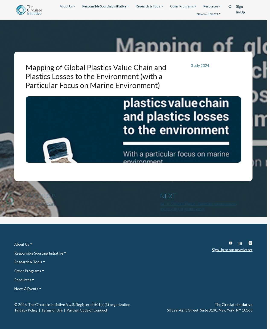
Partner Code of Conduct (87, 310)
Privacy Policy (26, 310)
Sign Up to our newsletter (232, 250)
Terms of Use (52, 310)
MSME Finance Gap (40, 203)
